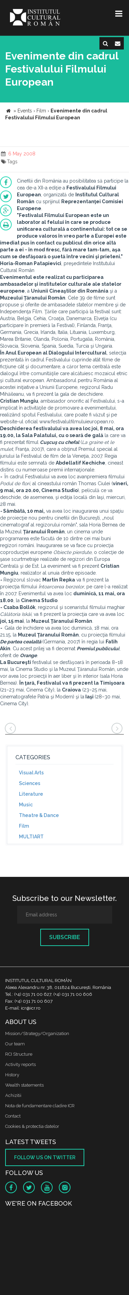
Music (26, 804)
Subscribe (64, 937)
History (12, 1074)
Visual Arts (31, 772)
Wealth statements (24, 1085)
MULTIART (31, 836)
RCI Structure (18, 1054)
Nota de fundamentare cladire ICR (40, 1105)
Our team (15, 1043)
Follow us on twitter (44, 1157)
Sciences (29, 783)
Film (24, 826)
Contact (13, 1116)
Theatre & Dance (39, 815)
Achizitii (13, 1095)
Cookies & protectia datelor (32, 1126)
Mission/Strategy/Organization (37, 1033)
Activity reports (20, 1064)
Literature (31, 794)
